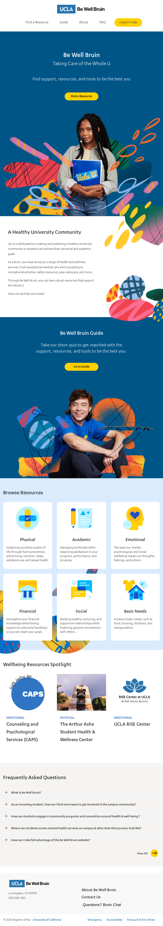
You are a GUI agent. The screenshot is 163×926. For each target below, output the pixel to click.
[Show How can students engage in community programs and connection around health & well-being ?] (6, 816)
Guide (63, 23)
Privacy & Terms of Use (141, 920)
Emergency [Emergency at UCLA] (95, 920)
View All (142, 853)
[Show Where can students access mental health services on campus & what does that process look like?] (6, 828)
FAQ (102, 23)
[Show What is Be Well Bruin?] (6, 792)
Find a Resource (37, 23)
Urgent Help (128, 23)
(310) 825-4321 (17, 898)
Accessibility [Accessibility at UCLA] (114, 920)
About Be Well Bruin (99, 890)
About (83, 23)
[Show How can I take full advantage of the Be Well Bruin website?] (6, 840)
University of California (47, 920)
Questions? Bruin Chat (102, 905)
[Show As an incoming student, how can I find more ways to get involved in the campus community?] (6, 804)
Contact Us (91, 897)
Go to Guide (81, 367)
